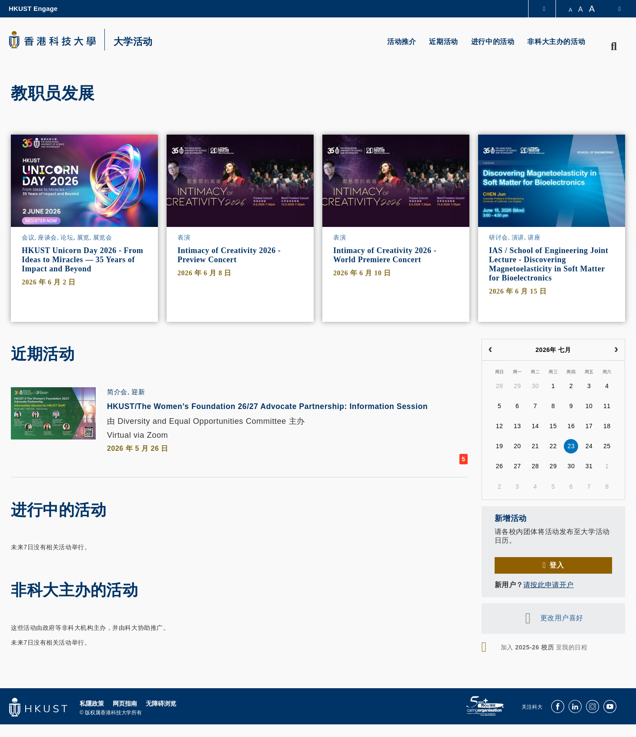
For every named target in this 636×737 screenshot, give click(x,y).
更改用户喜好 (561, 618)
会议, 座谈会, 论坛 (47, 237)
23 (571, 446)
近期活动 (443, 41)
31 (589, 466)
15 (553, 426)
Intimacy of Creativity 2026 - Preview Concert (229, 255)
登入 (556, 565)
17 (589, 426)
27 (517, 466)
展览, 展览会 (94, 237)
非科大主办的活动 (556, 41)
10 (589, 405)
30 (535, 385)
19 (499, 446)
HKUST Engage (33, 8)
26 (499, 466)
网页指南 (125, 717)
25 (607, 446)
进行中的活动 (493, 41)
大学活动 (133, 42)
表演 (183, 237)
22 (553, 446)
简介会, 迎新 (126, 392)
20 (517, 446)
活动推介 (401, 41)
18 (607, 426)
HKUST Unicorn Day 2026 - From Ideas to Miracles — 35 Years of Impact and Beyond (82, 259)
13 (517, 426)
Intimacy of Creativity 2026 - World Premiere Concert (384, 255)
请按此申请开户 (548, 584)
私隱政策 (92, 717)
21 (535, 446)
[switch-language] (614, 8)
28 (499, 385)
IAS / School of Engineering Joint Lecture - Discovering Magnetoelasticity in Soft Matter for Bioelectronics (548, 264)
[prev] (490, 349)
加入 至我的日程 (544, 647)
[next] (616, 349)
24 (589, 446)
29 (517, 385)
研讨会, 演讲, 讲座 (514, 237)
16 (571, 426)
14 (535, 426)
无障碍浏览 (161, 717)
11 (607, 405)
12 (499, 426)
